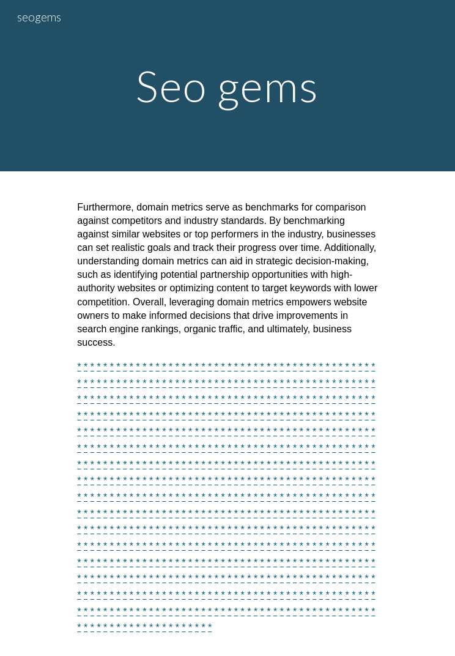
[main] (227, 86)
